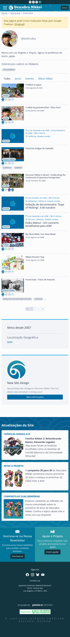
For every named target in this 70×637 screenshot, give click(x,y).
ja (33, 2)
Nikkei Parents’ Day (34, 257)
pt (40, 2)
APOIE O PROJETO (14, 465)
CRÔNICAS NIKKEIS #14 (17, 434)
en (30, 2)
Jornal (18, 78)
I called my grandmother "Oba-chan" (43, 107)
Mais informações (35, 397)
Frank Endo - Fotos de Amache (40, 279)
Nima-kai (15, 13)
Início (4, 13)
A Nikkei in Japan (33, 84)
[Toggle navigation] (5, 7)
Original (19, 24)
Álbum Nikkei (45, 78)
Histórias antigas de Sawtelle (39, 148)
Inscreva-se (17, 556)
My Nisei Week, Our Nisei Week (40, 234)
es (36, 2)
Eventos (29, 78)
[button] (9, 69)
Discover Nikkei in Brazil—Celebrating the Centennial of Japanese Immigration (45, 176)
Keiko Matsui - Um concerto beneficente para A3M (42, 224)
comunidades (9, 69)
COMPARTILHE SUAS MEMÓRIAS (22, 496)
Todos (7, 78)
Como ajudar (52, 552)
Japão (10, 341)
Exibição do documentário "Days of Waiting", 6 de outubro (44, 206)
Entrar (64, 8)
